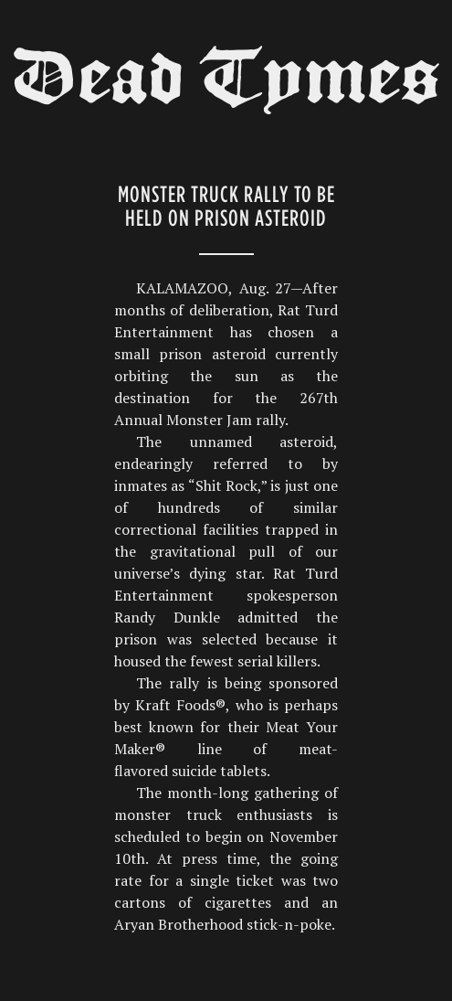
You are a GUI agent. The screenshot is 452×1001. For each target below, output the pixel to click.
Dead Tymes (226, 84)
